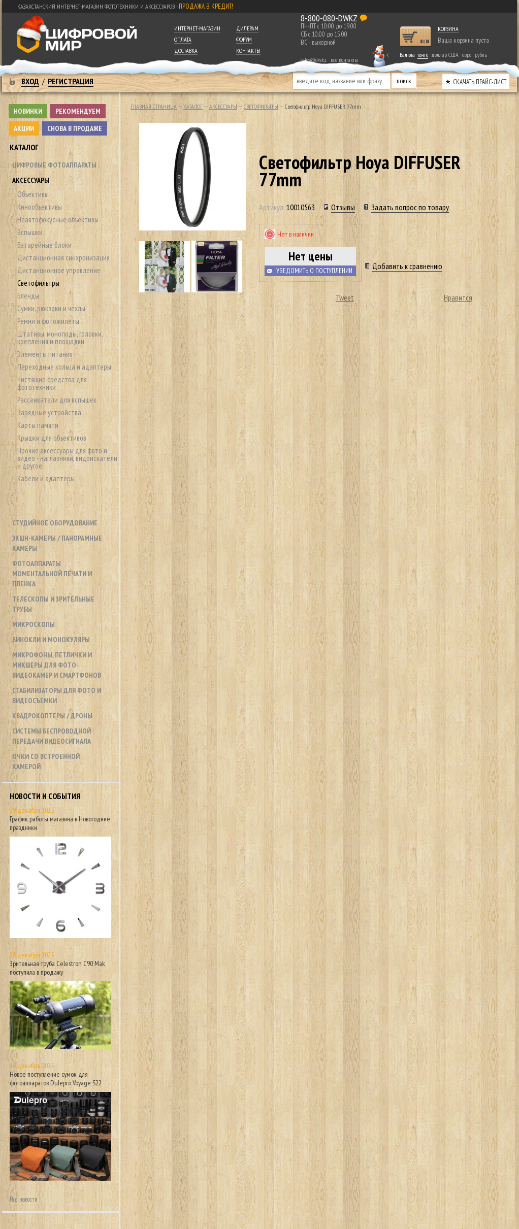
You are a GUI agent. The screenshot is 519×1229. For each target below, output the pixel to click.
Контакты (248, 50)
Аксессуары (30, 180)
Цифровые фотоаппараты (54, 165)
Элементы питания (45, 354)
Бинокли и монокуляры (51, 639)
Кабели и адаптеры (46, 478)
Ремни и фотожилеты (48, 321)
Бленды (28, 296)
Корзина (448, 28)
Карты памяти (37, 425)
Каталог (24, 147)
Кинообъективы (39, 207)
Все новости (24, 1199)
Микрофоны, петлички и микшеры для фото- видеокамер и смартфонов (56, 665)
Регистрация (70, 81)
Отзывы (343, 207)
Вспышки (30, 232)
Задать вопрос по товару (410, 207)
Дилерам (247, 28)
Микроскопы (33, 624)
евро (466, 54)
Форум (244, 39)
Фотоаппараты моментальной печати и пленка (52, 573)
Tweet (345, 297)
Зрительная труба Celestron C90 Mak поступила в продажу (57, 968)
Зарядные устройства (49, 412)
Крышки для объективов (51, 438)
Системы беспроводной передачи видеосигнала (51, 736)
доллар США (445, 54)
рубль (481, 54)
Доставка (186, 50)
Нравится (458, 297)
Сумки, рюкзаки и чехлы (51, 308)
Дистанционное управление (59, 270)
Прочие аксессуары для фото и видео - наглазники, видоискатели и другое (67, 458)
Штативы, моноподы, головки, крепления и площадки (60, 337)
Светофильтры (38, 283)
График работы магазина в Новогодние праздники (60, 823)
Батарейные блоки (44, 245)
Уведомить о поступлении (314, 271)
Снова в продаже (74, 128)
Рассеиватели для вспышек (56, 400)
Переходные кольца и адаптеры (64, 367)
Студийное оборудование (55, 522)
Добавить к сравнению (407, 266)
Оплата (182, 39)
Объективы (33, 194)
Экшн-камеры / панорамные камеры (57, 543)
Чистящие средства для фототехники (52, 383)
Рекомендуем (78, 111)
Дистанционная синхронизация (63, 257)
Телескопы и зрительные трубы (53, 604)
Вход (30, 81)
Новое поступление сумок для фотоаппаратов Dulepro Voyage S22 (56, 1078)
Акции (24, 128)
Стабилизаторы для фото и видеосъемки (56, 695)
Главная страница (154, 106)
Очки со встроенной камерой (46, 761)
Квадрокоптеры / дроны (52, 715)
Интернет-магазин (197, 28)
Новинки (28, 111)
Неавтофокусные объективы (58, 219)
